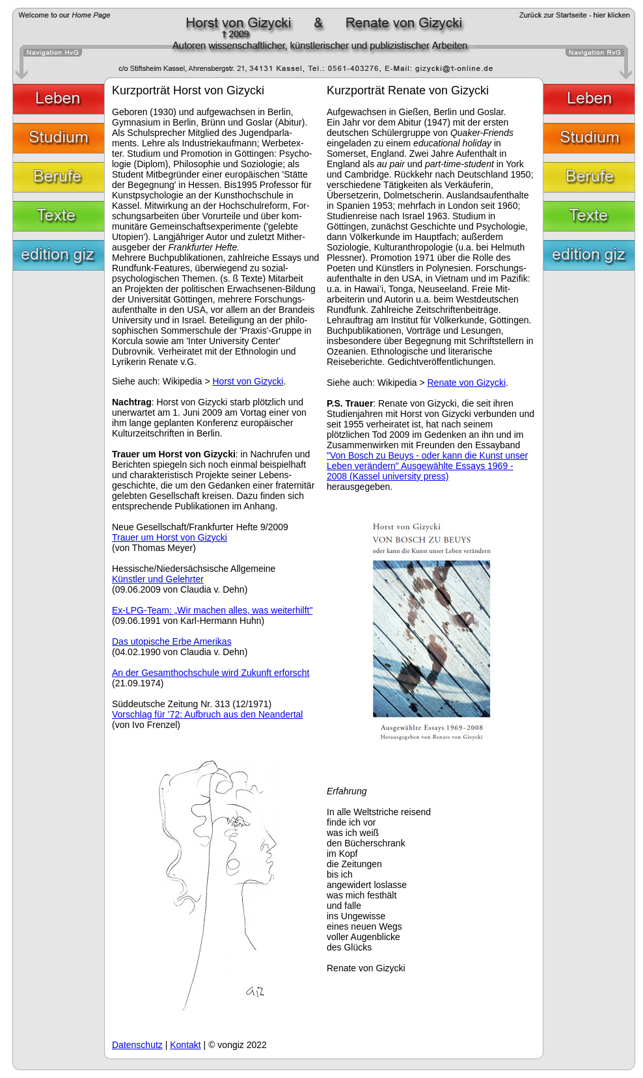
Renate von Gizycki (466, 382)
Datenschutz (137, 1045)
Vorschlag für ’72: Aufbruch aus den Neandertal (207, 714)
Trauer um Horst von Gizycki (169, 537)
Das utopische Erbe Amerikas (172, 641)
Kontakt (185, 1045)
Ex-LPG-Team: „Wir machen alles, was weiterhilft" (212, 610)
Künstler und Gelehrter (158, 579)
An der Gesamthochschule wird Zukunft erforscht (210, 672)
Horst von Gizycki (247, 381)
